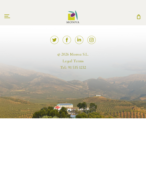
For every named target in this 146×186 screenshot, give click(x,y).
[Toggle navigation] (7, 16)
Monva (72, 14)
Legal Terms (73, 61)
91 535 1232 (77, 67)
